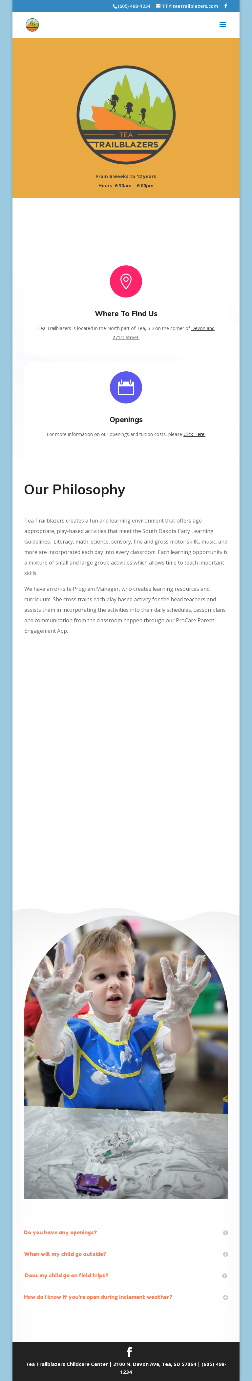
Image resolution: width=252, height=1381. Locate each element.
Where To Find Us (126, 317)
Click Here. (194, 438)
